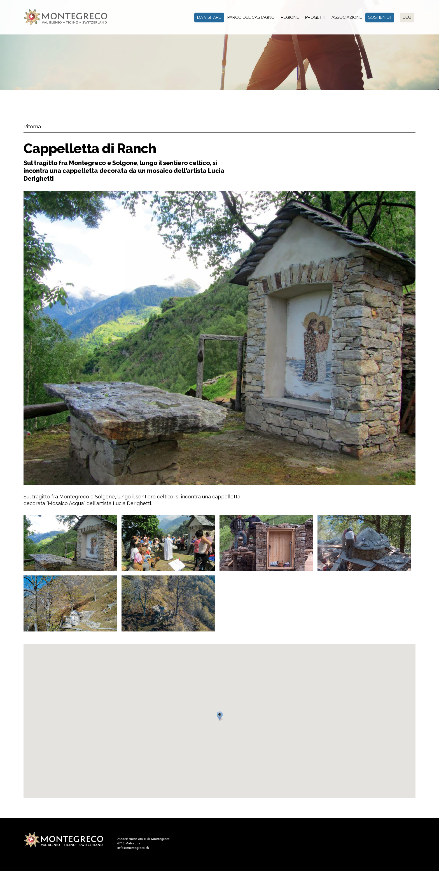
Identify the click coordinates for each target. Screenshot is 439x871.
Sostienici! (379, 17)
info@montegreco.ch (133, 848)
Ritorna (32, 126)
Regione (290, 17)
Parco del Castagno (251, 17)
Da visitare (209, 17)
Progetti (315, 17)
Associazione (346, 17)
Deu (407, 17)
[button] (220, 717)
